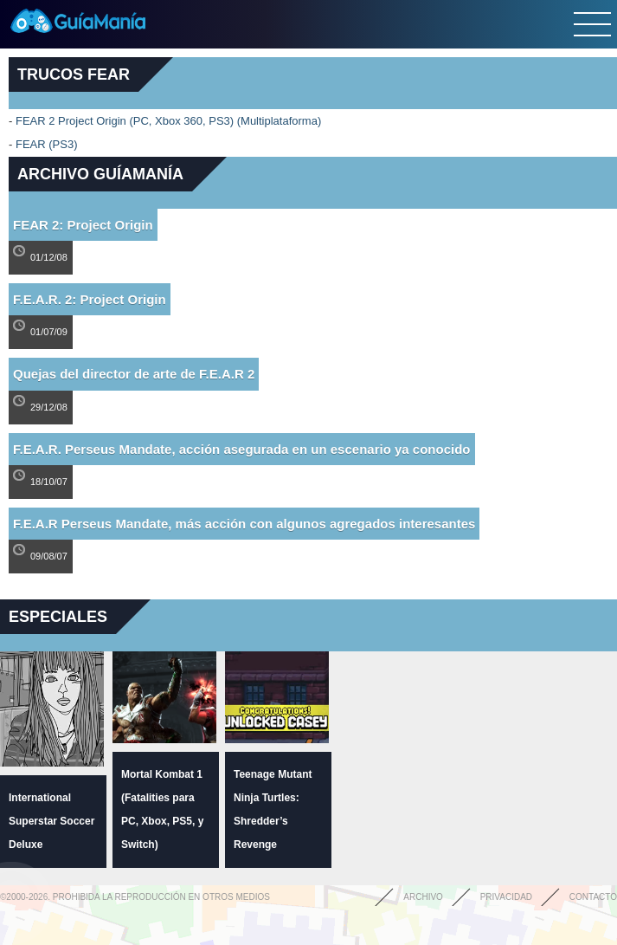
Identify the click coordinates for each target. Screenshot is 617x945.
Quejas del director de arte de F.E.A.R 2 (133, 373)
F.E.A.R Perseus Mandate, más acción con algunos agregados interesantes (244, 523)
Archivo (423, 897)
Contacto (593, 897)
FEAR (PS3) (47, 144)
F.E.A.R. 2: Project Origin (89, 299)
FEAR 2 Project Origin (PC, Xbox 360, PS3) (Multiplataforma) (168, 120)
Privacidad (506, 897)
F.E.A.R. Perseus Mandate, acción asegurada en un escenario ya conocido (242, 449)
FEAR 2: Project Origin (83, 224)
